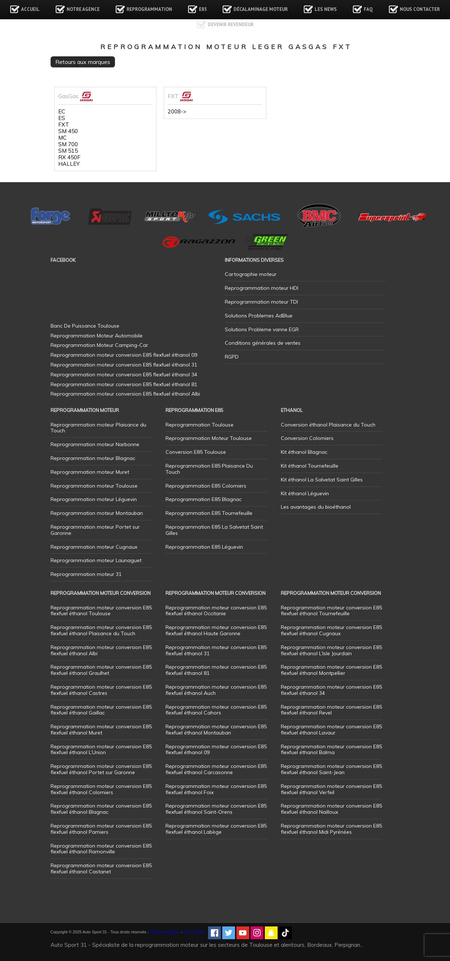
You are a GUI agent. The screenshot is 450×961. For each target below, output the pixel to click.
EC (61, 111)
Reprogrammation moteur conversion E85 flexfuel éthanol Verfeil (331, 789)
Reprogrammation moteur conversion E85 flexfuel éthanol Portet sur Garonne (101, 769)
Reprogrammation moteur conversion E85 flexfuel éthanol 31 (216, 650)
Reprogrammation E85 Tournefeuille (209, 513)
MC (62, 138)
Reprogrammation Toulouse (200, 424)
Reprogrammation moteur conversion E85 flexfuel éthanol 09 (216, 749)
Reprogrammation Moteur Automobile (97, 335)
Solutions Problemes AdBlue (258, 315)
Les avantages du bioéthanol (316, 507)
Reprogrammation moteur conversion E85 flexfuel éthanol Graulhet (101, 670)
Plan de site (193, 932)
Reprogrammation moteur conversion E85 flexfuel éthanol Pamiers (101, 828)
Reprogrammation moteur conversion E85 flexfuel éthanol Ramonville (101, 848)
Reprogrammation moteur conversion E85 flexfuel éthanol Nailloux (331, 808)
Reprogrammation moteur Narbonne (95, 444)
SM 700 (68, 144)
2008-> (177, 111)
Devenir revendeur (231, 24)
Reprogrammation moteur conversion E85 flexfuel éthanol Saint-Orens (216, 808)
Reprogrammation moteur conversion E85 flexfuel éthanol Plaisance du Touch (101, 630)
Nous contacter (420, 9)
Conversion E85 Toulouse (196, 452)
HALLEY (69, 164)
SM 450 (68, 131)
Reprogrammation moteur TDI (261, 302)
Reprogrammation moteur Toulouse (94, 485)
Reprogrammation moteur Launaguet (96, 560)
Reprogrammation (149, 9)
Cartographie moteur (250, 274)
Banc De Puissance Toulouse (85, 326)
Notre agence (83, 9)
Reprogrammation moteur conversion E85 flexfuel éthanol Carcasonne (216, 769)
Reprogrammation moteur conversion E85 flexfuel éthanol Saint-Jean (331, 769)
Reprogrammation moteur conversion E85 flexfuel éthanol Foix (216, 789)
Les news (326, 9)
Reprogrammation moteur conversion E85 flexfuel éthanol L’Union (101, 749)
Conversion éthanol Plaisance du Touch (328, 424)
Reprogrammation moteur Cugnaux (94, 547)
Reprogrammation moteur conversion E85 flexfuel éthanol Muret (101, 729)
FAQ (368, 9)
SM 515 (68, 151)
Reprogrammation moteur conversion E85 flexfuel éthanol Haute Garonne (216, 630)
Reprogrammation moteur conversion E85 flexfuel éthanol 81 (216, 670)
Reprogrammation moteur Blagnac (93, 458)
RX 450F (69, 157)
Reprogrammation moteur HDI (261, 288)
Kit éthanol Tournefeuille (309, 466)
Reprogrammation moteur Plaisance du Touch (98, 427)
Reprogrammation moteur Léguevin (94, 499)
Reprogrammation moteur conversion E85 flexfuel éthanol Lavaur (331, 729)
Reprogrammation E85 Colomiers (206, 485)
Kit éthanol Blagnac (304, 452)
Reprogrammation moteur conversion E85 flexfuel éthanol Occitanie (216, 610)
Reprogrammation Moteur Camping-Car (99, 345)
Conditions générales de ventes (262, 343)
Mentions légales (165, 932)
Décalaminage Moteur (261, 9)
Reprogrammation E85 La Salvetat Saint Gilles (214, 530)
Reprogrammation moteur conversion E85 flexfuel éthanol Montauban (216, 729)
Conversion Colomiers (307, 438)
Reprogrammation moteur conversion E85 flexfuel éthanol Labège (216, 828)
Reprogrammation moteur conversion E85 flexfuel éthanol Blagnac (101, 808)
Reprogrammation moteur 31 (86, 574)
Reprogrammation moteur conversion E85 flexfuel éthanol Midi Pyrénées (331, 828)
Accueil (30, 9)
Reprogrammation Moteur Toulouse (209, 438)
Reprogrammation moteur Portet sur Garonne (95, 530)
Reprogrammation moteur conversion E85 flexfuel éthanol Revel (331, 710)
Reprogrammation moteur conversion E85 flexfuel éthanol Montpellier (331, 670)
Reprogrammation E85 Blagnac (204, 499)
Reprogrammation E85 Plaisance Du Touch (209, 469)
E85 (203, 9)
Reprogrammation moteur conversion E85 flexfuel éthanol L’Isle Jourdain (331, 650)
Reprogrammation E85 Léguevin (204, 547)
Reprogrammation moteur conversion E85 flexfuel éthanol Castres (101, 690)
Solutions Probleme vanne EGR (262, 329)
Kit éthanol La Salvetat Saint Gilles (322, 479)
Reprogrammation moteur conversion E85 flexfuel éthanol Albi (101, 650)
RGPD (232, 356)
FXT (63, 124)
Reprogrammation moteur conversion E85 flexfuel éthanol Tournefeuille (331, 610)
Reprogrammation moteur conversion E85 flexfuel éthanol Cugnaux (331, 630)
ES (61, 118)
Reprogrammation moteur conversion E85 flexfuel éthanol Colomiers (101, 789)
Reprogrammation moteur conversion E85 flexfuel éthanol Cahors (216, 710)
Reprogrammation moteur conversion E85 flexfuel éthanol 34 (331, 690)
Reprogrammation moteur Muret (90, 472)
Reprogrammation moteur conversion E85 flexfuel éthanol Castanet (101, 868)
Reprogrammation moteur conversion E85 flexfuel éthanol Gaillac (101, 710)
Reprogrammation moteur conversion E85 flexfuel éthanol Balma (331, 749)
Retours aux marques (82, 61)
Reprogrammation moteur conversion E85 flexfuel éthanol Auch (216, 690)
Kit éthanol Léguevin (305, 493)
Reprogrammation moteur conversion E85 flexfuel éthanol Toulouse (101, 610)
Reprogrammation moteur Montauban (97, 513)
